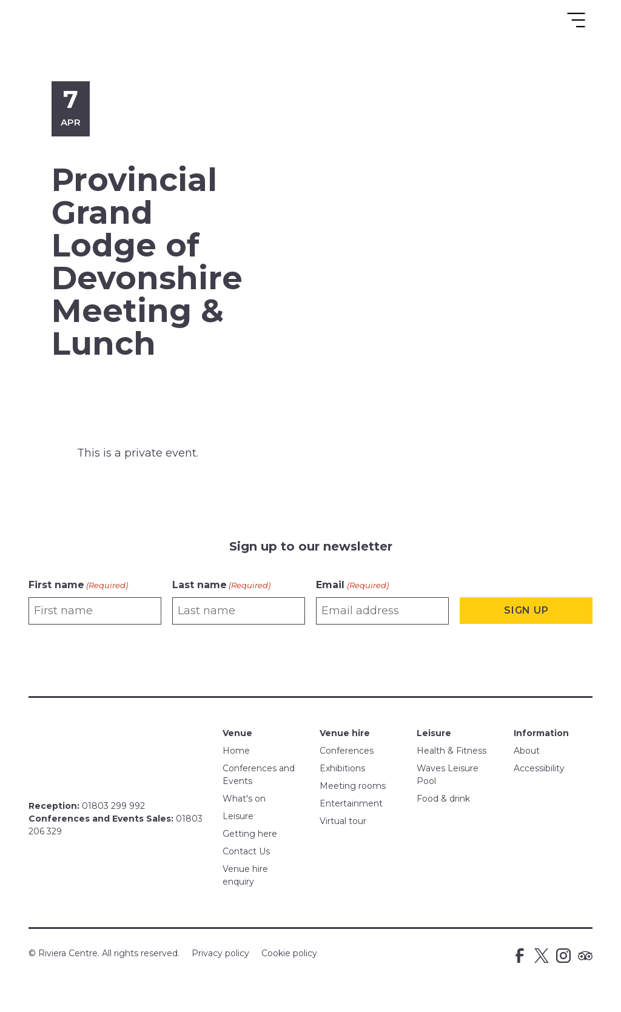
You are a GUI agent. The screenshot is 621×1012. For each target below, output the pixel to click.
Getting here (250, 833)
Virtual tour (343, 821)
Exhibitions (342, 768)
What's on (244, 798)
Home (236, 750)
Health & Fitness (451, 750)
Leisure (238, 816)
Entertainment (351, 803)
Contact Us (246, 851)
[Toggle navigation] (576, 20)
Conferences (347, 750)
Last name (221, 585)
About (527, 750)
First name (78, 585)
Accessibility (539, 768)
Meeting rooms (353, 785)
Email (352, 585)
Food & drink (443, 798)
